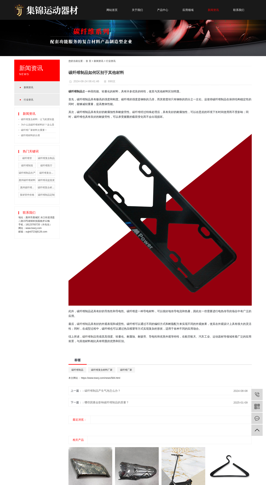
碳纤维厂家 (126, 369)
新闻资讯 (213, 9)
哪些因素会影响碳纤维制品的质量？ (107, 402)
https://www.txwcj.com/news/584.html (100, 378)
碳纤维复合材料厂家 (101, 369)
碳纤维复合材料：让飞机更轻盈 (37, 119)
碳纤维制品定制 (46, 194)
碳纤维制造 (27, 165)
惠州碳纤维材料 (27, 180)
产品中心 (162, 9)
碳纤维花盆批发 (46, 180)
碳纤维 (136, 112)
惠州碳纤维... (27, 187)
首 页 (88, 61)
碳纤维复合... (46, 172)
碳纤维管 (27, 158)
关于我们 (137, 9)
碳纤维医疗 (46, 165)
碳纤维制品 (84, 324)
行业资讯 (28, 99)
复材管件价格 (27, 194)
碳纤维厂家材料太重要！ (34, 130)
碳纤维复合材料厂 (47, 187)
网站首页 (112, 9)
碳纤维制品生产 (27, 172)
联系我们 (238, 9)
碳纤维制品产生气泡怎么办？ (103, 390)
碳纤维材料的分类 (30, 135)
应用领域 (188, 9)
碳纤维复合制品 (46, 158)
